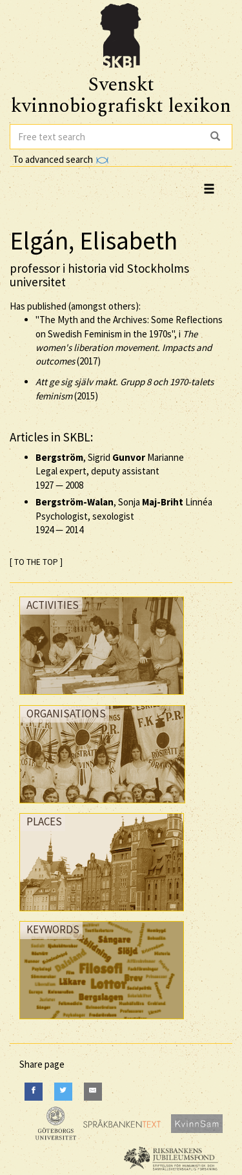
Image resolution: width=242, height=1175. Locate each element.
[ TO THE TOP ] (36, 561)
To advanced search (60, 159)
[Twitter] (63, 1091)
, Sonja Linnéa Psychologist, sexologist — (123, 516)
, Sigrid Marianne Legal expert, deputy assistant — (109, 471)
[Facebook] (34, 1091)
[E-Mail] (93, 1091)
